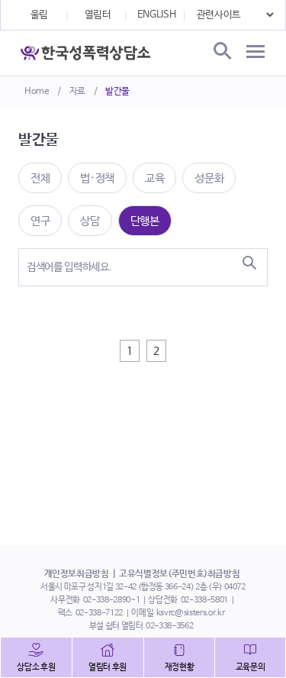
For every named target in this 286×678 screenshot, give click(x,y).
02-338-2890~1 (111, 600)
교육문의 (250, 667)
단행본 (144, 221)
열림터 (98, 15)
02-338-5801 (204, 600)
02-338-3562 (169, 626)
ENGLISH (156, 15)
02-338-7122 (99, 613)
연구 (40, 221)
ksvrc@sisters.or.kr (190, 613)
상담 (89, 221)
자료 (77, 91)
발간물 (117, 91)
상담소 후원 (36, 667)
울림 (39, 15)
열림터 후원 (107, 667)
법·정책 (97, 178)
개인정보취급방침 (76, 574)
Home (37, 91)
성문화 (208, 178)
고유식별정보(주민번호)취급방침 (179, 574)
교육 (154, 178)
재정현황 (179, 667)
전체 (40, 178)
